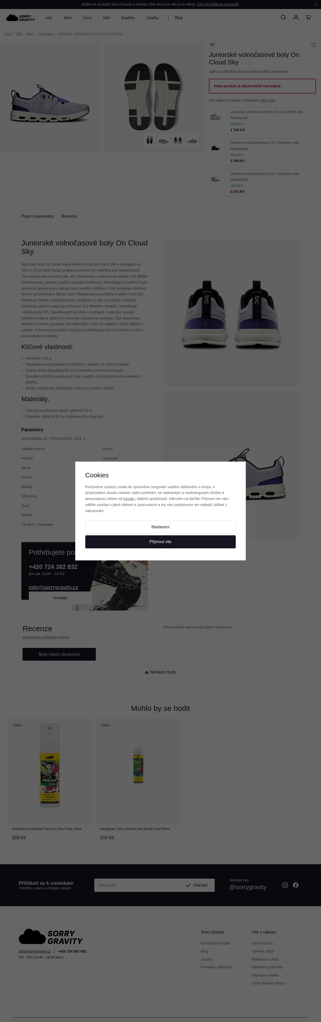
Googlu (128, 499)
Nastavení (160, 527)
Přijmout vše (160, 542)
